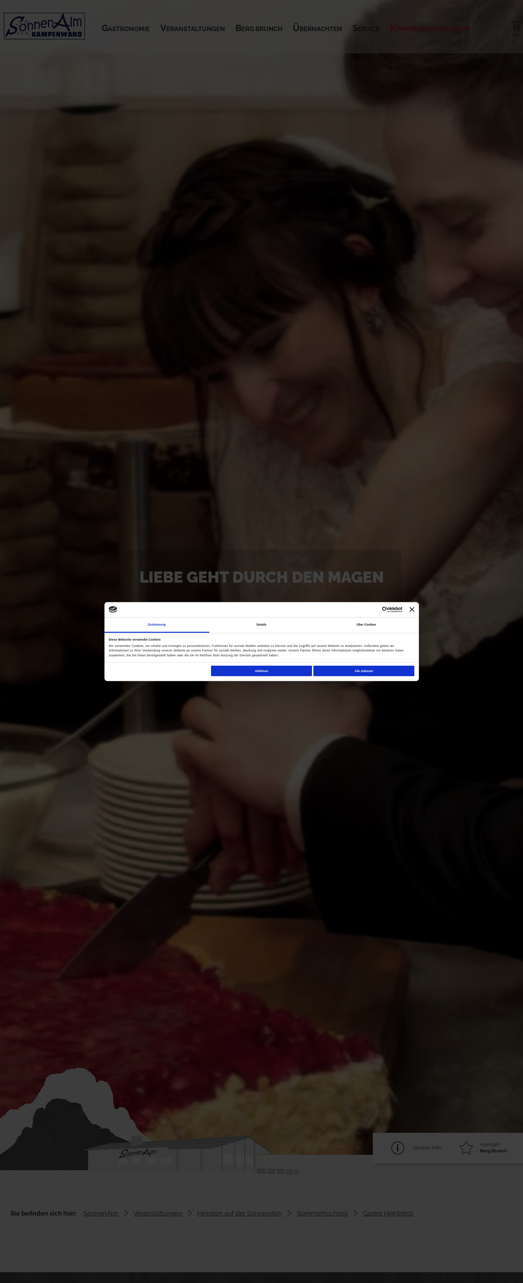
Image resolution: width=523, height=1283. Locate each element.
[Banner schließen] (411, 609)
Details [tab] (261, 624)
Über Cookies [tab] (366, 624)
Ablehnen (261, 671)
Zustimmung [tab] (157, 624)
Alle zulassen (364, 671)
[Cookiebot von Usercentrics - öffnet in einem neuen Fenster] (371, 609)
